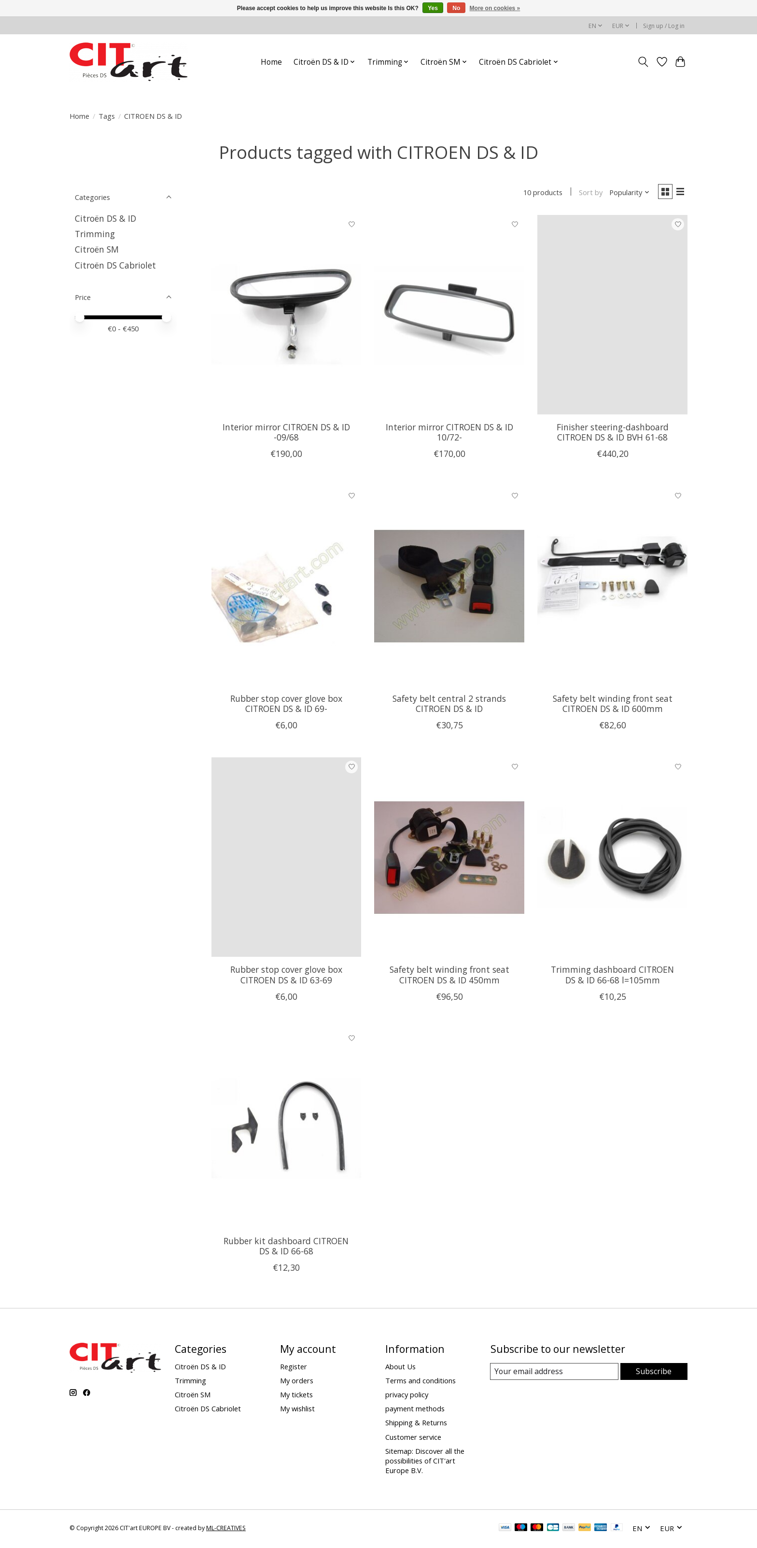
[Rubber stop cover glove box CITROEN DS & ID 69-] (286, 587)
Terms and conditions (420, 1382)
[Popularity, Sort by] (625, 193)
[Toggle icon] (643, 62)
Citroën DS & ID (105, 218)
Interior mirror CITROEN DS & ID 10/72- (449, 434)
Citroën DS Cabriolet (115, 265)
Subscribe (654, 1373)
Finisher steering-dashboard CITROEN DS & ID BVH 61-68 (613, 434)
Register (293, 1368)
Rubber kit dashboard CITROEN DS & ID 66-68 (286, 1248)
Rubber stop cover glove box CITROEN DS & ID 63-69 (286, 976)
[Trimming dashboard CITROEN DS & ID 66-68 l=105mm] (612, 859)
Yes (433, 8)
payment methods (415, 1410)
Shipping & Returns (416, 1424)
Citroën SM (97, 249)
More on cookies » (495, 8)
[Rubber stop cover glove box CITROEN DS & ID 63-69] (286, 859)
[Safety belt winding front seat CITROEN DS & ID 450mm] (449, 859)
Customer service (413, 1439)
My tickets (296, 1396)
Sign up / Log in (664, 26)
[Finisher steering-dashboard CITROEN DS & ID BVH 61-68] (612, 316)
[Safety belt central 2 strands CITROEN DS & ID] (449, 587)
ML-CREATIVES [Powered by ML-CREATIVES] (226, 1530)
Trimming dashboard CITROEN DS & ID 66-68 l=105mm (612, 976)
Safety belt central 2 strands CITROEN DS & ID (449, 705)
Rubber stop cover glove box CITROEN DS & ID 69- (286, 705)
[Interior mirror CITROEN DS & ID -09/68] (286, 316)
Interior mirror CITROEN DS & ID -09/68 (286, 434)
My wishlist (297, 1410)
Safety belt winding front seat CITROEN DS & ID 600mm (613, 705)
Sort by (587, 193)
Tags (106, 116)
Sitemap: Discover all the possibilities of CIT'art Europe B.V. (424, 1462)
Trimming (95, 234)
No (456, 8)
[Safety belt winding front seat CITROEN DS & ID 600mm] (612, 587)
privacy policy (406, 1396)
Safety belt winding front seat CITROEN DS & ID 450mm (449, 976)
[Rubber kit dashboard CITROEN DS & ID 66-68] (286, 1130)
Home (271, 62)
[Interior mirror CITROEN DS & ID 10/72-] (449, 316)
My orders (296, 1382)
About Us (400, 1368)
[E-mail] (554, 1373)
